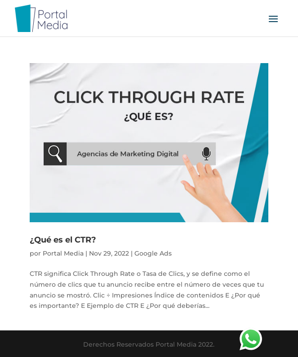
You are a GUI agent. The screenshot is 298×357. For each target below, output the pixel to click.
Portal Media (63, 253)
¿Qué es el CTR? (63, 240)
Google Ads (153, 253)
